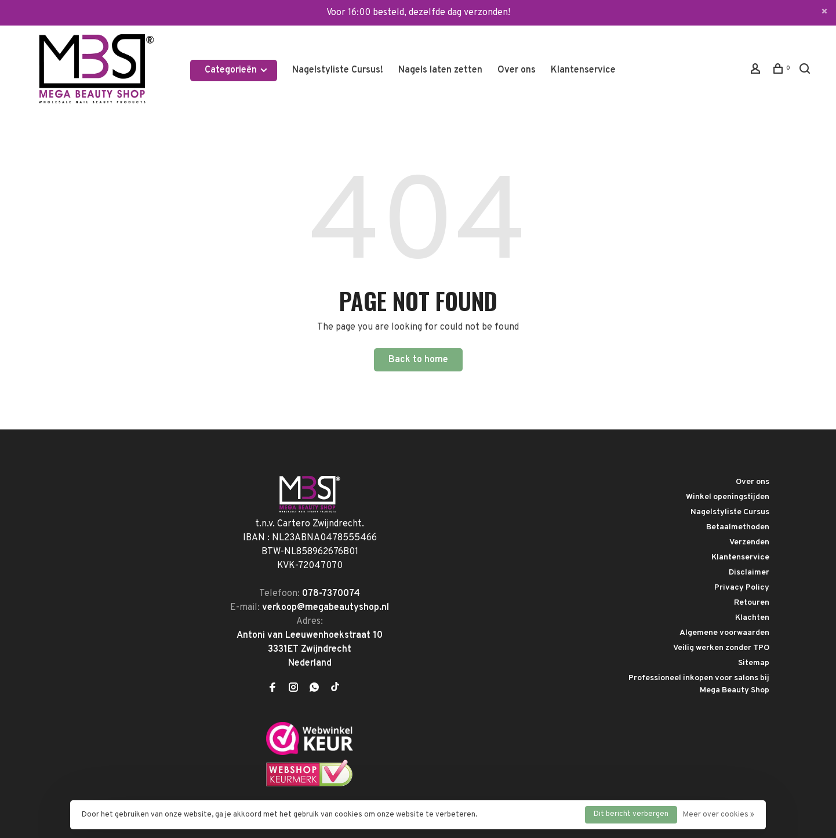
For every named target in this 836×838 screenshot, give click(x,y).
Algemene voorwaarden (724, 633)
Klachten (752, 618)
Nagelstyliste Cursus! (337, 70)
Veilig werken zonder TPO (721, 648)
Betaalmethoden (737, 527)
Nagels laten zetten (440, 70)
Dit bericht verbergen (631, 814)
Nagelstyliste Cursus (729, 512)
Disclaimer (749, 572)
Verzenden (749, 542)
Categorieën (236, 70)
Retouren (751, 603)
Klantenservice (583, 70)
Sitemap (753, 663)
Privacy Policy (741, 588)
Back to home (418, 360)
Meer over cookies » (718, 814)
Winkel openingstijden (727, 497)
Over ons (516, 70)
